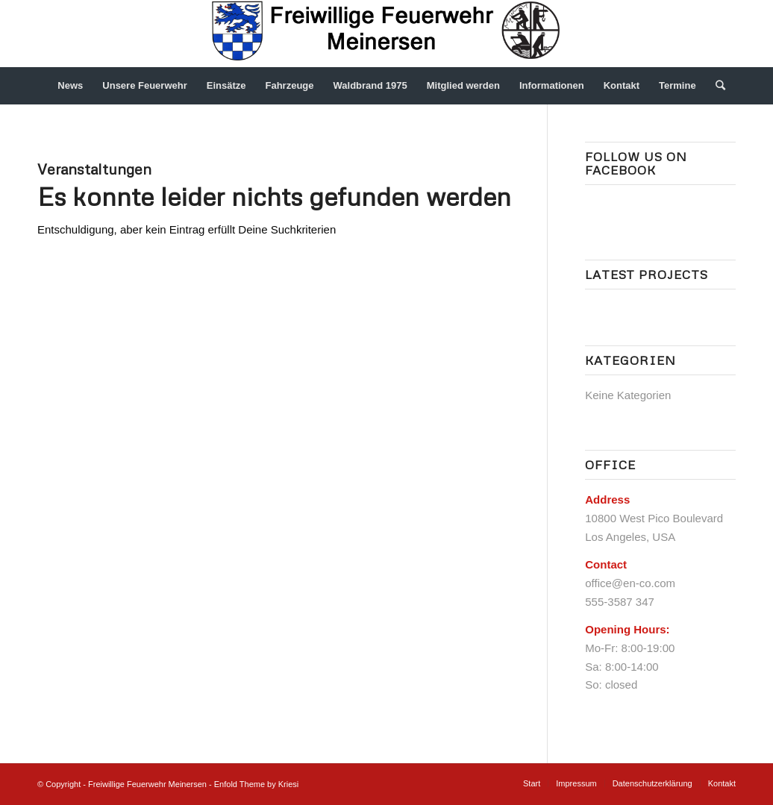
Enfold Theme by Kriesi (256, 784)
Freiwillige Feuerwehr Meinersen (147, 784)
